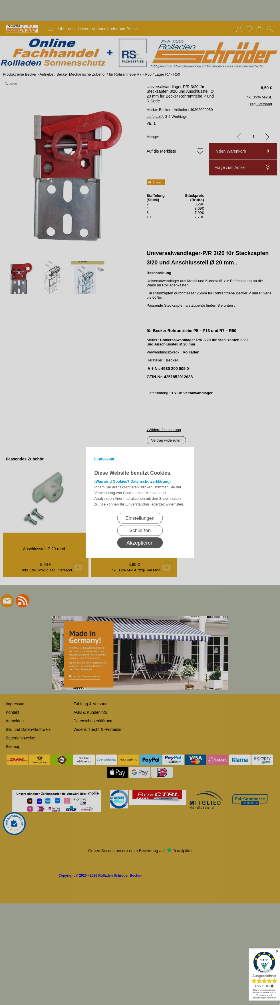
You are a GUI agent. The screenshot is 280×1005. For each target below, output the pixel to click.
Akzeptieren (140, 542)
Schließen (140, 530)
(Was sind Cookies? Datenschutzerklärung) (132, 481)
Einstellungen (139, 518)
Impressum (104, 458)
